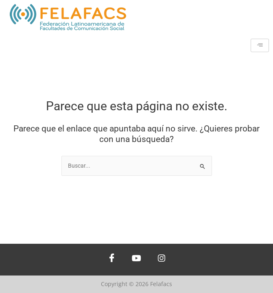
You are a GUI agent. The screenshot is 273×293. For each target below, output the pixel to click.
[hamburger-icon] (260, 45)
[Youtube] (136, 259)
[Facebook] (112, 259)
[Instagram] (161, 259)
